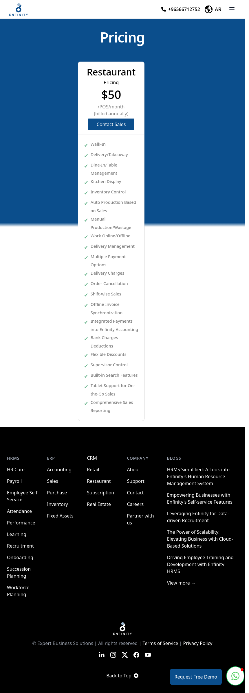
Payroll (14, 481)
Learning (16, 534)
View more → (181, 583)
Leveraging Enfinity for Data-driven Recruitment (198, 517)
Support (135, 481)
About (133, 469)
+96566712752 (180, 9)
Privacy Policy (198, 643)
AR (213, 9)
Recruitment (20, 546)
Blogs (174, 458)
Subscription (100, 492)
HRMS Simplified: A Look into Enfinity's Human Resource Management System (198, 476)
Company (137, 458)
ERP (51, 458)
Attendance (19, 511)
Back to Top (122, 675)
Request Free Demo (196, 677)
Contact (135, 492)
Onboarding (20, 557)
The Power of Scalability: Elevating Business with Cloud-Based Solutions (200, 539)
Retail (93, 469)
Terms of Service (160, 643)
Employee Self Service (22, 496)
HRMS (13, 458)
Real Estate (99, 504)
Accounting (59, 469)
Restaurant (99, 481)
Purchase (57, 492)
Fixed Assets (60, 516)
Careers (135, 504)
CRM (92, 458)
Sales (52, 481)
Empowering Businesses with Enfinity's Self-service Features (199, 498)
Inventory (57, 504)
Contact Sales (111, 124)
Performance (21, 523)
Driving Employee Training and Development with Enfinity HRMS (200, 564)
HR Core (16, 469)
